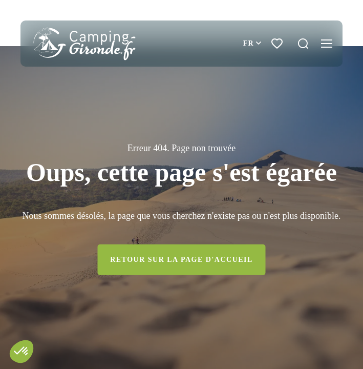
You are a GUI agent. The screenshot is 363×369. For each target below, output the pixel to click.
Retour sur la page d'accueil (181, 259)
